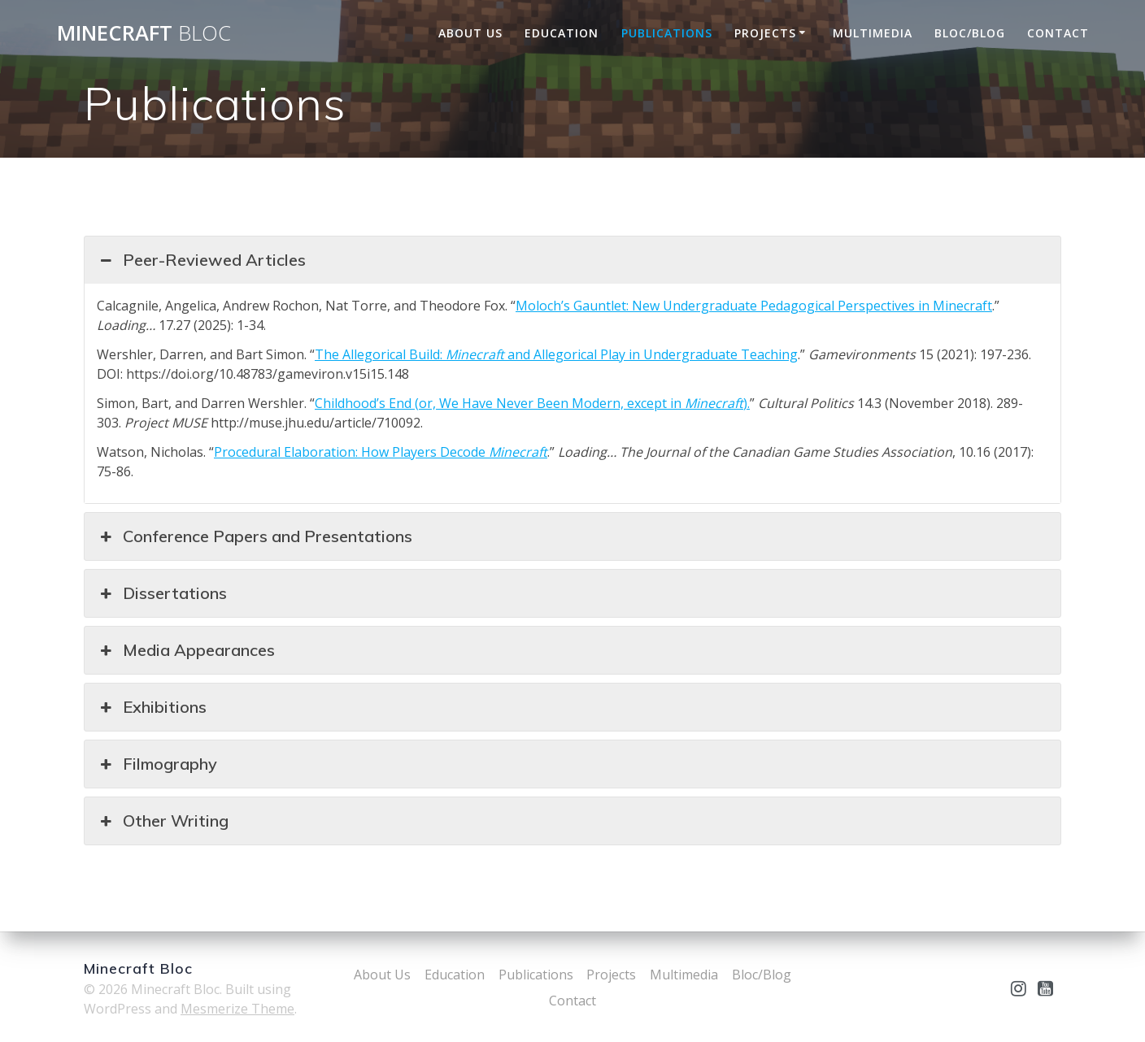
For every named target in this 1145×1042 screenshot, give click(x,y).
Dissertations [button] (162, 593)
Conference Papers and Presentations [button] (254, 536)
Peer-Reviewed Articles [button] (201, 260)
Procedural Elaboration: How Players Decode (380, 452)
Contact (1058, 33)
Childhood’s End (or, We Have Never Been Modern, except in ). (532, 403)
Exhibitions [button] (152, 707)
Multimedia (872, 33)
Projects (765, 33)
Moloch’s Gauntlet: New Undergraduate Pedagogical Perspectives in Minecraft (754, 306)
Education (562, 33)
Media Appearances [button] (186, 650)
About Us (470, 33)
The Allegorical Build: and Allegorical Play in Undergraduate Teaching (556, 354)
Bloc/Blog (969, 33)
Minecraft (144, 33)
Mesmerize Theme (237, 1009)
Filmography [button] (157, 764)
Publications (666, 33)
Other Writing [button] (163, 821)
